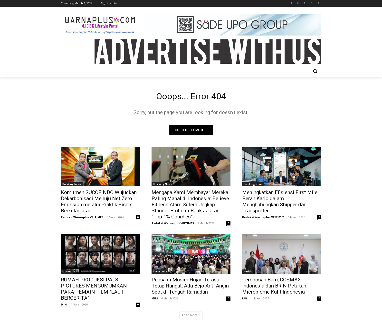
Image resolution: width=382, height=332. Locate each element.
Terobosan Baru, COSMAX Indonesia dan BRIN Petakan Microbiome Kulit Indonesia (274, 287)
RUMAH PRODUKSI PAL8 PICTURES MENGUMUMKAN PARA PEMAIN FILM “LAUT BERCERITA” (94, 290)
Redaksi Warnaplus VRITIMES (82, 218)
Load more (191, 316)
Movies (66, 273)
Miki (64, 306)
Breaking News (71, 185)
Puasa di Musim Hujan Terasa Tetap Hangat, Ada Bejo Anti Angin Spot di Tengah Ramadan (190, 287)
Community (160, 273)
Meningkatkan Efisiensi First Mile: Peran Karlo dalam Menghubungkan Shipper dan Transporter (280, 203)
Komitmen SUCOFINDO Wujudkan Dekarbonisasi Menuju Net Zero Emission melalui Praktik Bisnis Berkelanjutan (99, 203)
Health (248, 273)
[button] (315, 71)
